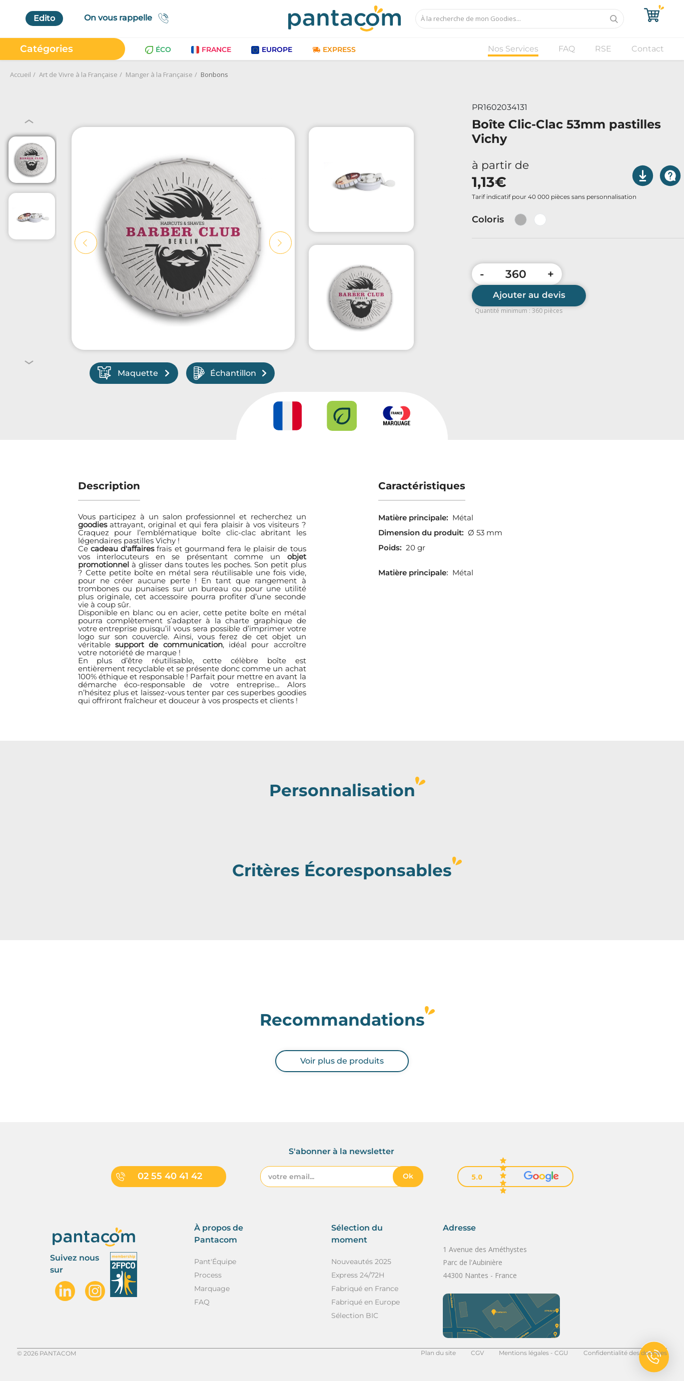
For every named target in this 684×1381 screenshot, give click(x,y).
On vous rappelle (129, 18)
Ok (408, 1176)
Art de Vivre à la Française (78, 74)
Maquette (134, 373)
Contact (647, 48)
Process (208, 1275)
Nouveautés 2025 (361, 1261)
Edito (44, 18)
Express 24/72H (357, 1275)
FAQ (566, 48)
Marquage (212, 1288)
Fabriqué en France (364, 1288)
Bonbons (214, 74)
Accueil (20, 74)
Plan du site (438, 1353)
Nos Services (513, 48)
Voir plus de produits (342, 1061)
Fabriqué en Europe (365, 1302)
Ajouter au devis (529, 295)
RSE (603, 48)
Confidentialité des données (625, 1353)
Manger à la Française (159, 74)
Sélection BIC (354, 1315)
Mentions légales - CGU (533, 1353)
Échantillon (230, 373)
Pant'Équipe (215, 1261)
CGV (477, 1353)
